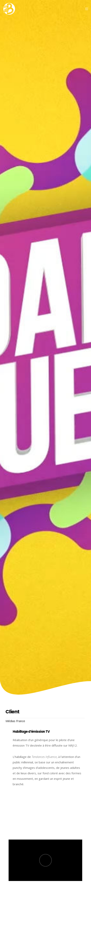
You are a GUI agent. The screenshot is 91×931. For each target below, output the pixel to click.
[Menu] (85, 9)
